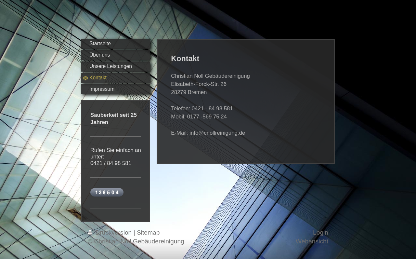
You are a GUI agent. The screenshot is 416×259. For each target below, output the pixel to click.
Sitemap (148, 232)
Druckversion (111, 232)
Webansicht (312, 241)
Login (320, 232)
